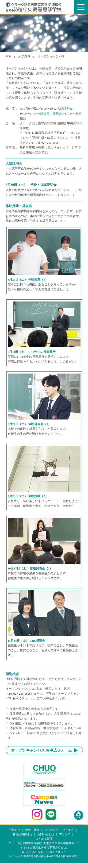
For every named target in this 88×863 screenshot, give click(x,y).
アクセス (64, 834)
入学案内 (68, 830)
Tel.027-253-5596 (20, 693)
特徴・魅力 (32, 830)
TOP (8, 56)
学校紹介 (14, 830)
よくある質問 (44, 838)
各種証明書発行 (22, 834)
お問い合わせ (45, 834)
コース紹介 (51, 830)
